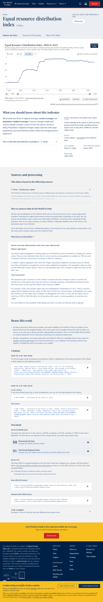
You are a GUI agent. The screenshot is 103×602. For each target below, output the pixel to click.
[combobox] (80, 3)
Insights (41, 4)
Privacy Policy (26, 597)
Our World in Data (7, 4)
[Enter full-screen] (90, 99)
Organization (74, 557)
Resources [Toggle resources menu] (51, 4)
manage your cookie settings (43, 597)
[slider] (18, 94)
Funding (72, 561)
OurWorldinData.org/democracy (14, 100)
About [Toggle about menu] (62, 4)
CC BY (26, 100)
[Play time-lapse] (7, 94)
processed (80, 138)
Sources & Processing (32, 35)
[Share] (76, 99)
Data (34, 4)
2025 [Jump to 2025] (95, 94)
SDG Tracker (57, 574)
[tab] (10, 54)
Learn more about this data (34, 98)
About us (73, 553)
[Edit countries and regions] (87, 54)
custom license (21, 565)
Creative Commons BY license (24, 341)
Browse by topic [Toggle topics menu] (22, 4)
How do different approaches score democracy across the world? (76, 104)
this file (80, 303)
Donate (94, 4)
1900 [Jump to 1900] (12, 94)
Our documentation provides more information (33, 468)
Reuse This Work (53, 35)
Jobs (71, 569)
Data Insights (91, 560)
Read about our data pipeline (22, 236)
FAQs (11, 572)
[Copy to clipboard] (85, 368)
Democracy (78, 21)
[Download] (65, 99)
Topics (55, 553)
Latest (55, 570)
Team (71, 565)
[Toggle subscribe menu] (85, 3)
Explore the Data (10, 35)
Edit (88, 54)
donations (34, 589)
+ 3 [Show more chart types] (35, 54)
